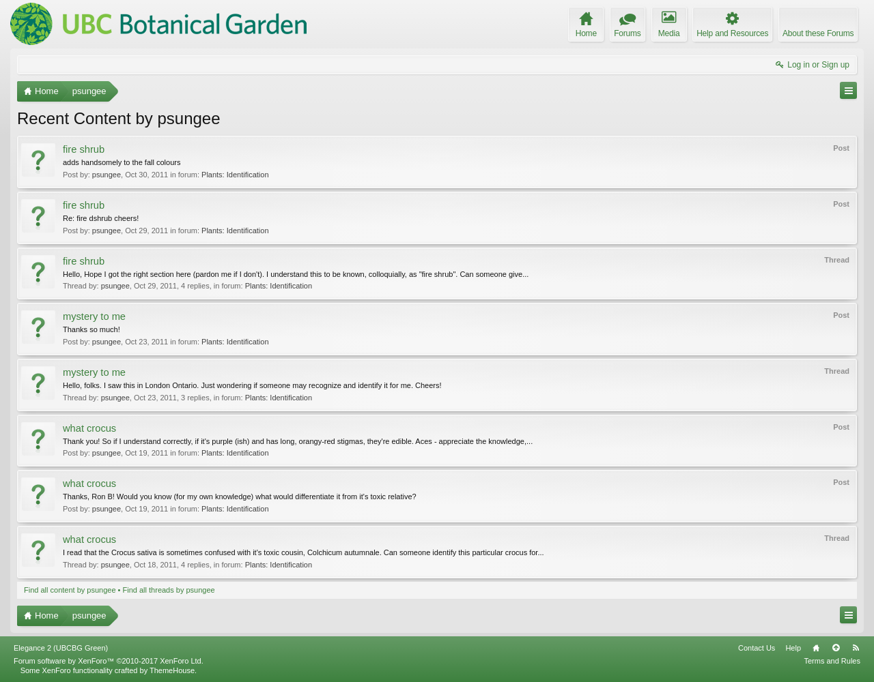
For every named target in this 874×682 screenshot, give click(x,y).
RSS (855, 648)
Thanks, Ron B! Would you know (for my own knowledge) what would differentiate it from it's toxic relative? (240, 496)
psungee (106, 174)
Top (836, 648)
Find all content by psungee (70, 590)
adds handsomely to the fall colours (121, 162)
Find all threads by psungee (169, 590)
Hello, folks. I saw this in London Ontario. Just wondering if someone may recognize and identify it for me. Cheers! (252, 385)
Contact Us (756, 648)
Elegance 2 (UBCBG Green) (61, 648)
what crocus (89, 428)
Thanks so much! (91, 329)
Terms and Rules (832, 661)
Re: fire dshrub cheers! (101, 218)
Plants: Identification (234, 174)
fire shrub (83, 149)
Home (816, 648)
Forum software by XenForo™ (108, 661)
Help (793, 648)
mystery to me (94, 316)
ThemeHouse (172, 670)
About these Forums (818, 33)
